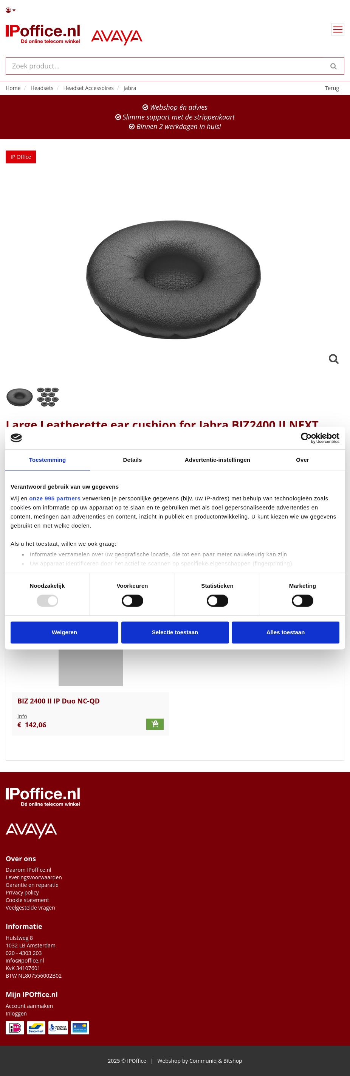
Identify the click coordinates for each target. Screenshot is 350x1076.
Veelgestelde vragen (30, 907)
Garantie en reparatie (32, 884)
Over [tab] (302, 459)
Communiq (203, 1060)
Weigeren (64, 632)
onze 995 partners (55, 498)
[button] (175, 10)
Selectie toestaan (175, 632)
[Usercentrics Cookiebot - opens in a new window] (306, 438)
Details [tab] (132, 459)
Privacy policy (22, 892)
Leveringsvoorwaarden (34, 877)
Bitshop (232, 1060)
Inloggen (16, 1013)
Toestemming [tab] (47, 459)
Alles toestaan (285, 632)
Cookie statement (27, 900)
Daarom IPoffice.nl (28, 869)
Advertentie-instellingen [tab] (217, 459)
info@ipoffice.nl (25, 960)
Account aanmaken (29, 1005)
